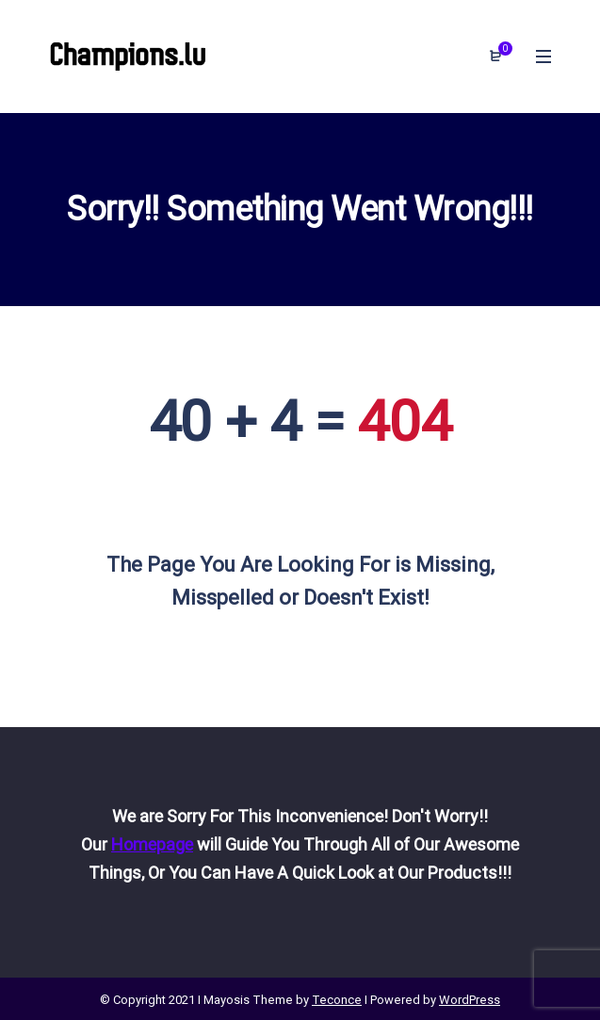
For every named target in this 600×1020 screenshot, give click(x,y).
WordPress (469, 1000)
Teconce (337, 1000)
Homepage (152, 844)
